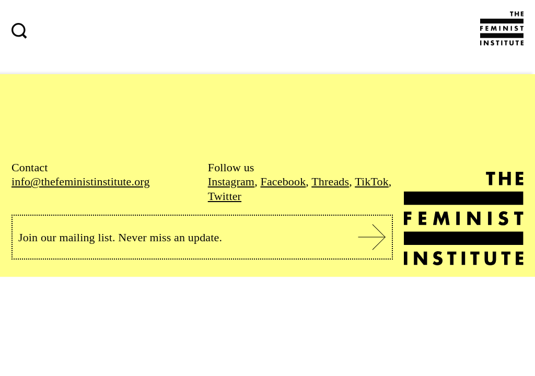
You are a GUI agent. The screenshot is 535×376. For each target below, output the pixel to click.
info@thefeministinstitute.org (80, 181)
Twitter (224, 196)
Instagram (231, 181)
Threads (330, 181)
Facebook (283, 181)
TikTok (372, 181)
